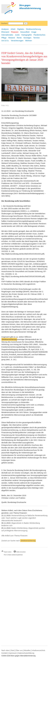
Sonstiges (27, 38)
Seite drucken (20, 552)
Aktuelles (27, 650)
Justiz (17, 35)
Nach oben (6, 552)
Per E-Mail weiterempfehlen (13, 555)
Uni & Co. (5, 41)
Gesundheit (24, 32)
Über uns (19, 650)
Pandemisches (39, 35)
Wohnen (28, 41)
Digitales (20, 29)
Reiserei (11, 38)
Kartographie (27, 35)
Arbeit (13, 29)
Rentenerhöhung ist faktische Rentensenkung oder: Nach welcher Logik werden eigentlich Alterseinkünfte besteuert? (24, 517)
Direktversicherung (33, 29)
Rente (19, 38)
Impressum (12, 653)
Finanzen (14, 32)
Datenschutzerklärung (26, 653)
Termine (36, 38)
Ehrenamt (5, 32)
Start (12, 650)
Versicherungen (17, 41)
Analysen (5, 29)
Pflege (4, 38)
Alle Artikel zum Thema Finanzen (14, 536)
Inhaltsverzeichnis (38, 650)
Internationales (7, 35)
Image (33, 32)
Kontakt (4, 653)
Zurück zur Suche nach (18, 540)
